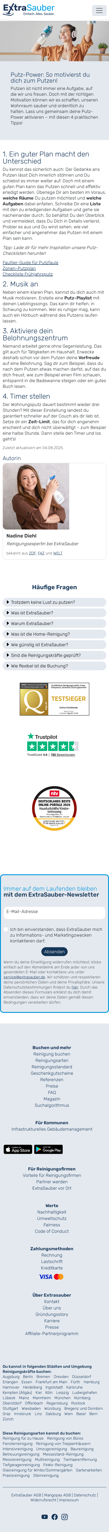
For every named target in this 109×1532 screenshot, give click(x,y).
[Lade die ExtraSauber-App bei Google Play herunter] (48, 1149)
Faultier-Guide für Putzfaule (30, 262)
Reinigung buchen (51, 1054)
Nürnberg (82, 1398)
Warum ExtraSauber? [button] (29, 623)
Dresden (61, 1376)
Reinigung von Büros (65, 1438)
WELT (58, 553)
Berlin (28, 1376)
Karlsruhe (74, 1387)
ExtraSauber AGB (26, 1495)
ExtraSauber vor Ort (51, 1188)
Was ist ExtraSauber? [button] (29, 612)
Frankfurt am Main (51, 1382)
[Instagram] (64, 1517)
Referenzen (51, 1079)
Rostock (78, 1403)
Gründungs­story (52, 1314)
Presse (52, 1327)
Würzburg (52, 1408)
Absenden (54, 951)
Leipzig (62, 1392)
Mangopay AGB (57, 1495)
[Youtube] (44, 1517)
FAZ (41, 553)
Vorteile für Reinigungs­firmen (52, 1175)
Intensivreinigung (18, 1449)
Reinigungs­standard (52, 1066)
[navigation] (29, 9)
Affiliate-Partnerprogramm (51, 1333)
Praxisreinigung (16, 1475)
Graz (7, 1414)
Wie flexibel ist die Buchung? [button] (37, 666)
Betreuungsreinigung (21, 1454)
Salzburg (53, 1414)
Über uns (52, 1308)
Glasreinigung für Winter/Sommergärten (37, 1470)
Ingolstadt (54, 1387)
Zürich (8, 1419)
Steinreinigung (46, 1475)
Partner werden (52, 1181)
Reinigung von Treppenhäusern (63, 1443)
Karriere (52, 1320)
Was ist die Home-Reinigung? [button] (38, 634)
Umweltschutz (52, 1218)
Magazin (52, 1098)
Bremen (43, 1376)
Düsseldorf (81, 1376)
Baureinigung (82, 1449)
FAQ (52, 1092)
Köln (49, 1392)
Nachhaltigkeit (51, 1212)
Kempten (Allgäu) (17, 1392)
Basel (81, 1414)
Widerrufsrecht (43, 1500)
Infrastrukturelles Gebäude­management (51, 1129)
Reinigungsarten (52, 1060)
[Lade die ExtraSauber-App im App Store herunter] (18, 1149)
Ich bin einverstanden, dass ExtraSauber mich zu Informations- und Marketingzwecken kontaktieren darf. (56, 935)
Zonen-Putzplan (19, 268)
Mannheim (42, 1398)
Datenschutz (85, 1495)
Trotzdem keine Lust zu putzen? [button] (40, 602)
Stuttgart (10, 1408)
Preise (52, 1086)
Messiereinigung (17, 1459)
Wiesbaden (31, 1408)
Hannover (11, 1387)
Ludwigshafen (84, 1392)
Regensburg (57, 1403)
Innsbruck (22, 1414)
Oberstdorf (12, 1403)
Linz (38, 1414)
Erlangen (10, 1382)
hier (75, 987)
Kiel (39, 1392)
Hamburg (91, 1382)
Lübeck (9, 1398)
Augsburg (11, 1376)
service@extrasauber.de (24, 977)
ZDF (32, 553)
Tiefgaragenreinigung (21, 1465)
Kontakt (51, 1301)
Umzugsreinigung (51, 1449)
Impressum (69, 1500)
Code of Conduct (52, 1231)
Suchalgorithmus (52, 1105)
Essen (26, 1382)
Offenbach (34, 1403)
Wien (68, 1414)
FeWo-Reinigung (58, 1465)
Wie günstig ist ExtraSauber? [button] (37, 644)
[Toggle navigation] (99, 10)
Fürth (75, 1382)
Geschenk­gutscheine (52, 1073)
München (62, 1398)
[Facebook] (54, 1517)
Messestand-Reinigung (63, 1454)
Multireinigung (47, 1459)
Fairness (52, 1224)
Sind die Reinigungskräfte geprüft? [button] (43, 655)
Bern (93, 1414)
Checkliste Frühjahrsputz (28, 274)
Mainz (24, 1398)
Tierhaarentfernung (80, 1459)
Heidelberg (32, 1387)
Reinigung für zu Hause (23, 1438)
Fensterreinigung (18, 1443)
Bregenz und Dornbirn (83, 1408)
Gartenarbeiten (89, 1470)
